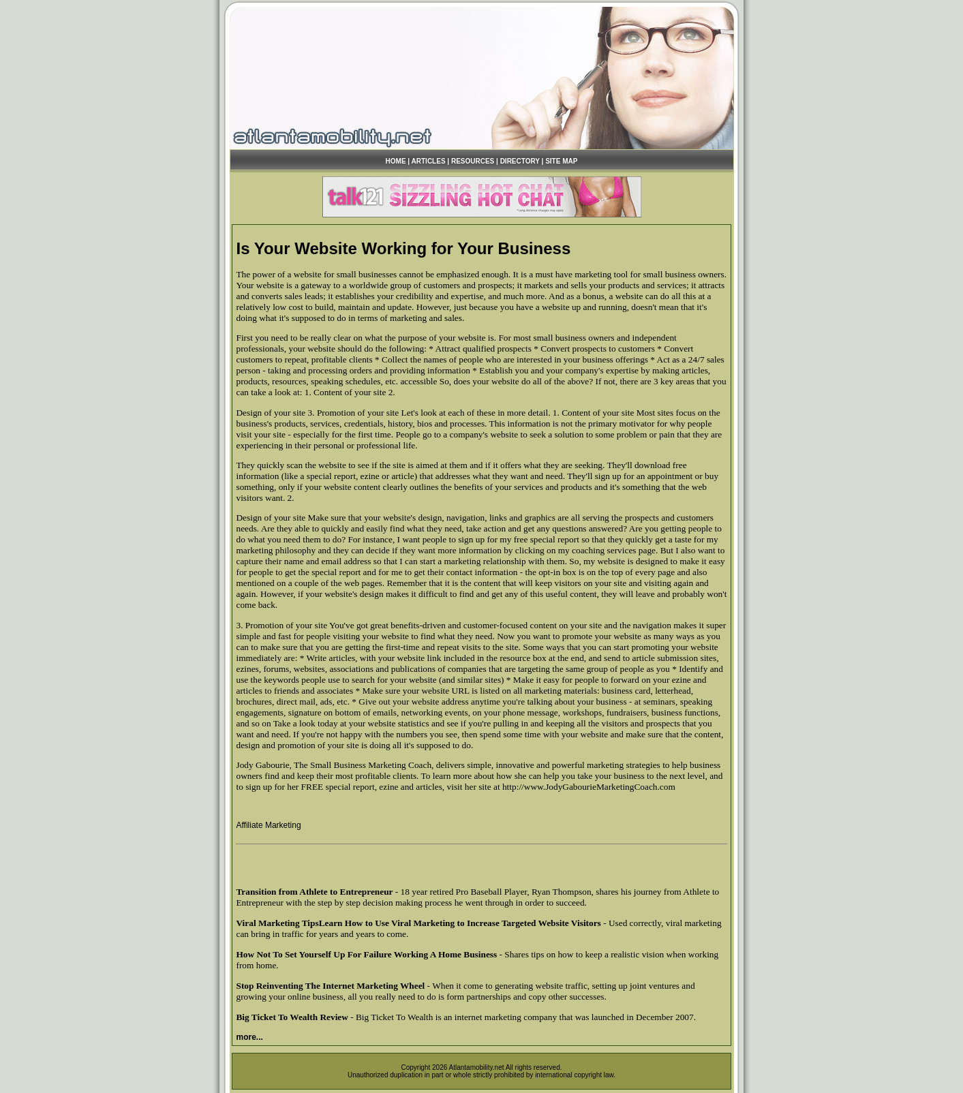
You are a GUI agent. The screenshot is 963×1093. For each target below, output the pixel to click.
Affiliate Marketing (268, 825)
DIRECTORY (520, 161)
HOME (396, 161)
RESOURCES (472, 161)
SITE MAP (561, 161)
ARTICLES (429, 161)
